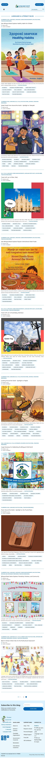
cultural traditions (27, 362)
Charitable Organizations (16, 734)
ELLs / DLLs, (18, 101)
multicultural (5, 94)
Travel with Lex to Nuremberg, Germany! (12, 312)
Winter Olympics (27, 230)
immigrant (12, 627)
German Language (6, 367)
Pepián (3, 435)
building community (7, 625)
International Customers (16, 746)
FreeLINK (26, 737)
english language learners (25, 562)
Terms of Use (37, 754)
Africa (3, 556)
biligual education (6, 159)
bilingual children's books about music (11, 558)
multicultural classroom (30, 686)
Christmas (4, 362)
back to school (6, 681)
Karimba (4, 565)
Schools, (31, 101)
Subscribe (33, 709)
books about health (30, 87)
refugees (14, 629)
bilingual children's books (16, 87)
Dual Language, (11, 19)
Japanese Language (18, 163)
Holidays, (23, 443)
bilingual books (26, 159)
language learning (30, 163)
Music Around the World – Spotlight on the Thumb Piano (16, 510)
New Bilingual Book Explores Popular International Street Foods (18, 241)
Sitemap (42, 754)
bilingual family (30, 622)
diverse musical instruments (9, 562)
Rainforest (11, 435)
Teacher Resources (17, 94)
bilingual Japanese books (20, 161)
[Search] (36, 9)
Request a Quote (28, 728)
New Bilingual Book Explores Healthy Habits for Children (16, 23)
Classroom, (4, 19)
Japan (9, 163)
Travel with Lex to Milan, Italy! (9, 177)
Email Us (36, 725)
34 (23, 696)
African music (11, 556)
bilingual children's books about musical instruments (15, 560)
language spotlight (30, 228)
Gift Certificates (27, 740)
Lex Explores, (38, 173)
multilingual (36, 433)
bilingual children (6, 161)
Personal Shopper (28, 731)
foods (3, 163)
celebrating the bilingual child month (11, 495)
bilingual (4, 87)
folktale (39, 431)
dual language (17, 89)
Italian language (6, 228)
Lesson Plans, (24, 636)
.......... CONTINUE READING (21, 85)
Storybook (25, 435)
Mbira (10, 565)
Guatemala (4, 433)
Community (17, 625)
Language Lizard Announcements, (24, 19)
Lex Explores (5, 230)
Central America (33, 429)
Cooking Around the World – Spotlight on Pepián (14, 380)
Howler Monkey (14, 433)
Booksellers (16, 742)
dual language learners (20, 431)
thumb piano (28, 565)
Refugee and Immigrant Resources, (10, 574)
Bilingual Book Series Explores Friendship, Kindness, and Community (20, 576)
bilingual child (36, 159)
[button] (4, 9)
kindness (20, 627)
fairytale (31, 431)
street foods (27, 299)
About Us (15, 725)
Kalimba (37, 562)
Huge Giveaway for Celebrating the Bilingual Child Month (17, 447)
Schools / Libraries (15, 729)
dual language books (29, 89)
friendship (4, 627)
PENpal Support (28, 734)
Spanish (18, 435)
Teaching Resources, (6, 21)
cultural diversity (6, 89)
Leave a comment (6, 26)
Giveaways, (18, 443)
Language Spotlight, (29, 173)
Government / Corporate (16, 739)
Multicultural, (36, 19)
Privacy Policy (32, 754)
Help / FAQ (26, 725)
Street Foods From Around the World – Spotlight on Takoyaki (18, 105)
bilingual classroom (36, 681)
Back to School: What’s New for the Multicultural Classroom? (18, 640)
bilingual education (7, 429)
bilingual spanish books (20, 429)
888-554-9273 (39, 727)
